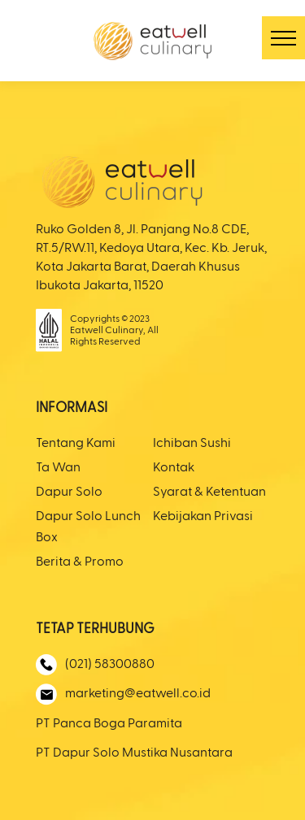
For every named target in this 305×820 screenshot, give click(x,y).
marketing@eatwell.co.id (123, 694)
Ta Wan (58, 468)
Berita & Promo (80, 562)
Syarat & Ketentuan (209, 492)
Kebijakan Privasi (203, 516)
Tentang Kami (75, 443)
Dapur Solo (69, 492)
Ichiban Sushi (192, 443)
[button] (283, 37)
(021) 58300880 (95, 664)
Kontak (173, 468)
